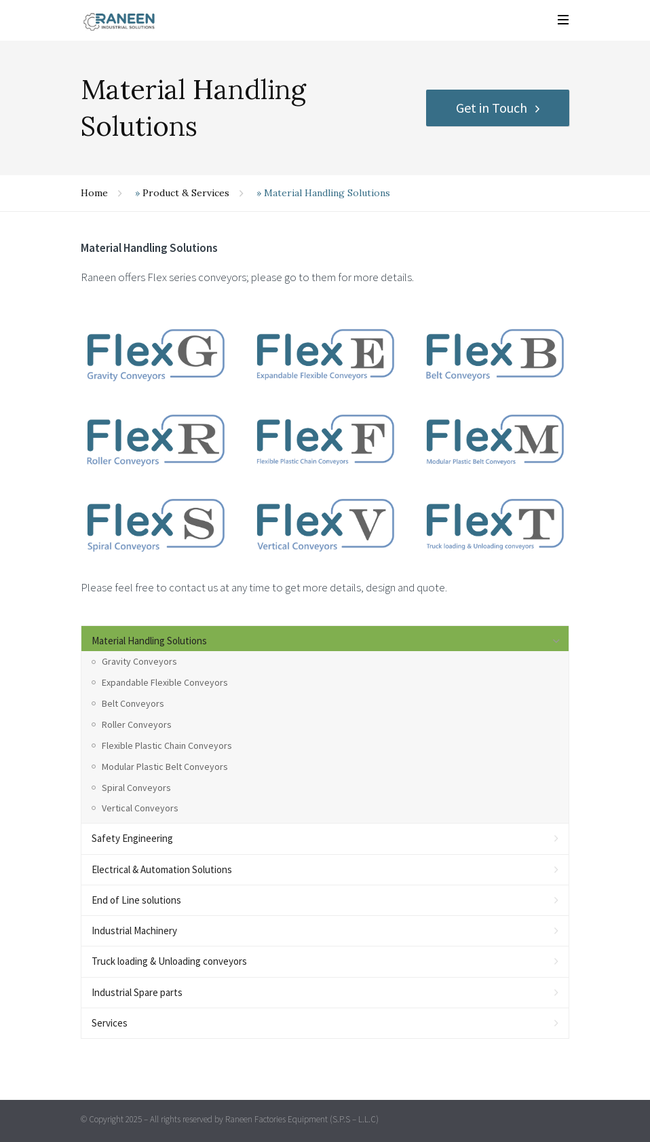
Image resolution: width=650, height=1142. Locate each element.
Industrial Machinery (134, 930)
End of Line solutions (136, 900)
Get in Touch (491, 107)
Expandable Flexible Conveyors (165, 682)
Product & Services (185, 193)
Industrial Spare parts (137, 992)
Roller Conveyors (137, 724)
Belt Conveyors (133, 703)
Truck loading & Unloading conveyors (169, 961)
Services (110, 1022)
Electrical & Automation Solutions (162, 869)
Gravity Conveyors (139, 661)
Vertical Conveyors (140, 808)
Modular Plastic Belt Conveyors (165, 766)
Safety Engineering (132, 838)
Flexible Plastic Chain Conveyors (167, 745)
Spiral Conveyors (136, 787)
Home (94, 193)
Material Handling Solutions (149, 640)
